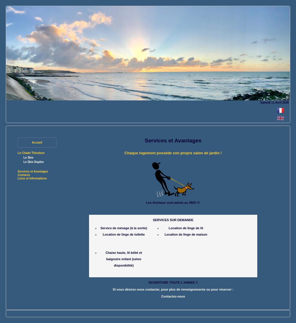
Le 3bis (28, 157)
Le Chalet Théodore (31, 153)
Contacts (24, 175)
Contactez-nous (173, 296)
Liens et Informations (32, 178)
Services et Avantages (33, 171)
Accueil (37, 142)
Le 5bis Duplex (33, 162)
